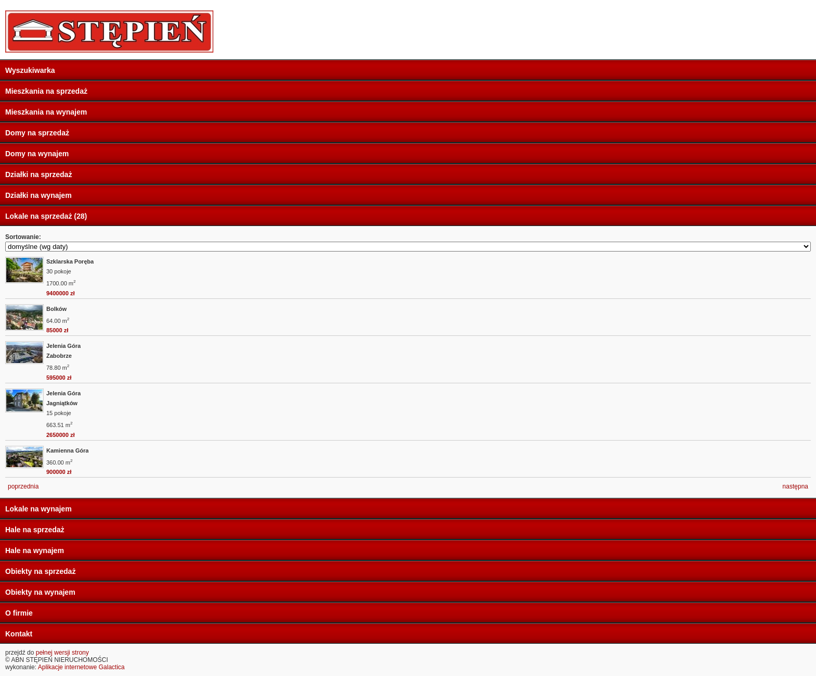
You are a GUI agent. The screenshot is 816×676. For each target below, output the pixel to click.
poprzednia (23, 486)
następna (795, 486)
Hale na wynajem (34, 550)
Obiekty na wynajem (40, 592)
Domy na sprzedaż (37, 133)
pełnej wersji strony (62, 652)
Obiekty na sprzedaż (40, 571)
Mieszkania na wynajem (46, 112)
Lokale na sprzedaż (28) (46, 216)
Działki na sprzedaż (38, 174)
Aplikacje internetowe (67, 667)
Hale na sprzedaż (35, 529)
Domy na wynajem (37, 153)
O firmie (19, 613)
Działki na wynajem (38, 195)
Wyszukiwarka (30, 70)
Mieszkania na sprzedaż (46, 91)
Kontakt (18, 634)
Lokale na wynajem (38, 509)
